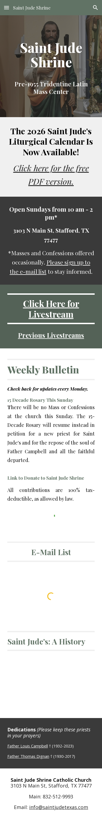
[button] (6, 7)
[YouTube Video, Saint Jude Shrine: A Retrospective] (51, 679)
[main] (51, 54)
